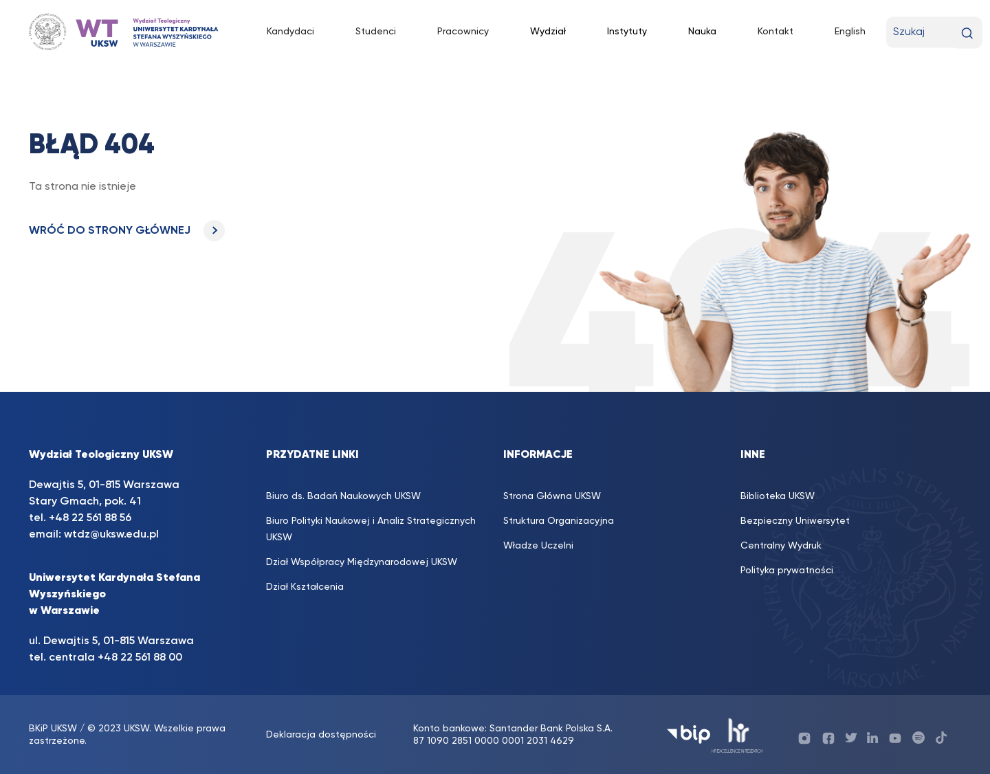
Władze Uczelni (538, 546)
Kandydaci (290, 31)
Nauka (702, 31)
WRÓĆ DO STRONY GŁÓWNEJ (127, 230)
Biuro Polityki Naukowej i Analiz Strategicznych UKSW (371, 529)
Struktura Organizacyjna (558, 521)
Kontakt (775, 31)
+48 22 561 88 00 (140, 657)
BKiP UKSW (53, 728)
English (850, 31)
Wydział (548, 31)
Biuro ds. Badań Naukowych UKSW (343, 496)
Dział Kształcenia (305, 587)
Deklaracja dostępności (321, 735)
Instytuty (627, 31)
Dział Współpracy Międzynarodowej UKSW (361, 562)
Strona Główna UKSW (552, 496)
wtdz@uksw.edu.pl (111, 534)
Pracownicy (463, 31)
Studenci (375, 31)
